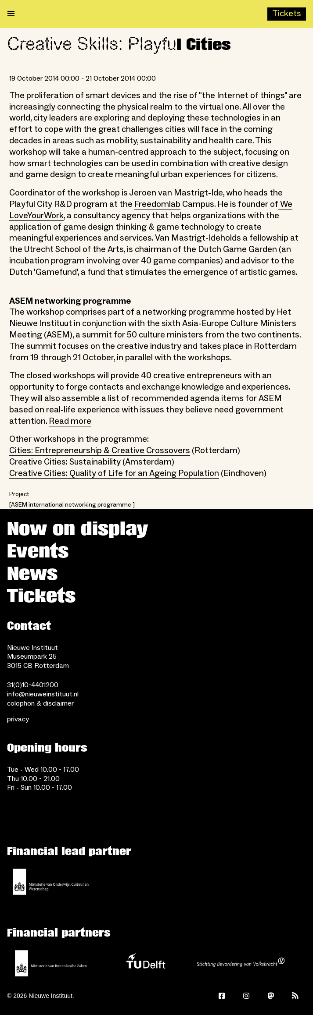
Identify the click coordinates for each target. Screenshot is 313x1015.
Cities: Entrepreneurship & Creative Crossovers (99, 450)
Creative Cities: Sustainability (65, 462)
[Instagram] (246, 995)
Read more (70, 421)
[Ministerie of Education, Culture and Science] (51, 882)
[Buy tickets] (286, 14)
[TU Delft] (146, 963)
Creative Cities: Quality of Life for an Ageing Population (114, 473)
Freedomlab (157, 204)
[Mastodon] (270, 995)
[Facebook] (221, 995)
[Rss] (295, 995)
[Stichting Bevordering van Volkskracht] (240, 963)
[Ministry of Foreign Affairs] (51, 963)
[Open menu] (11, 14)
